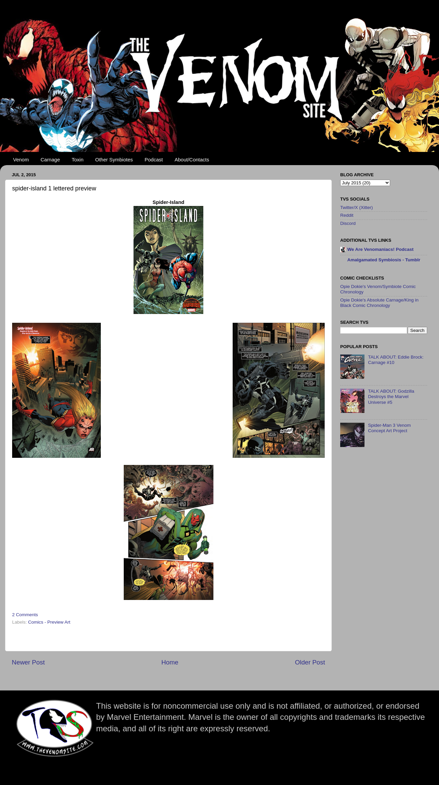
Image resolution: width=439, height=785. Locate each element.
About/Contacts (192, 159)
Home (170, 662)
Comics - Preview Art (49, 622)
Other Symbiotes (114, 159)
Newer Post (28, 662)
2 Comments (25, 614)
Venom (21, 159)
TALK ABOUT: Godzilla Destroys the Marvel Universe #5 (391, 396)
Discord (348, 223)
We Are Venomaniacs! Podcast (380, 249)
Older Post (310, 662)
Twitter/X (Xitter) (356, 207)
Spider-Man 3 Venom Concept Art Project (389, 428)
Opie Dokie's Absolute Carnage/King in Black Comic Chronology (379, 302)
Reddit (346, 215)
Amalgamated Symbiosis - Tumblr (383, 259)
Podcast (154, 159)
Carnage (50, 159)
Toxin (78, 159)
